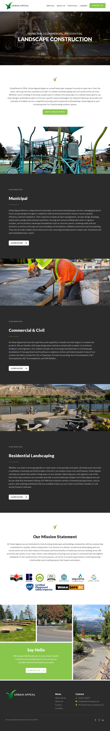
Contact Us (97, 5)
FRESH (35, 720)
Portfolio (72, 6)
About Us (61, 6)
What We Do (60, 698)
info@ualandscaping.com (88, 701)
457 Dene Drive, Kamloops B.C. (91, 705)
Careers (83, 6)
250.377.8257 (84, 698)
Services (50, 6)
